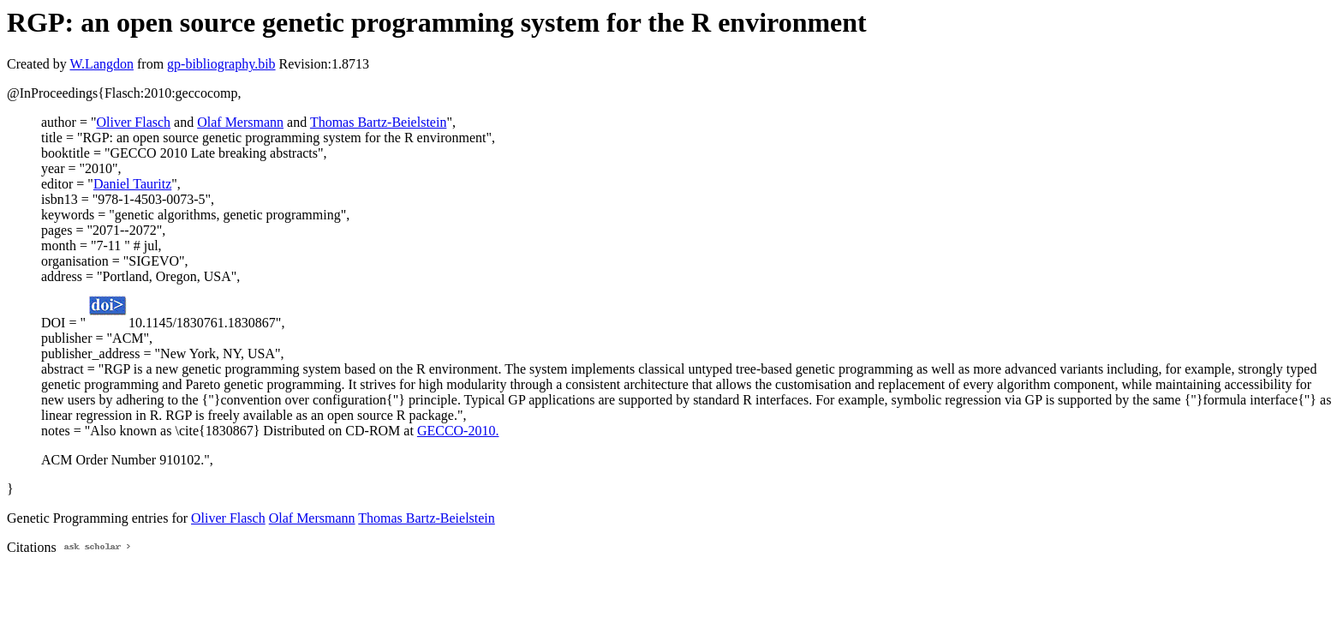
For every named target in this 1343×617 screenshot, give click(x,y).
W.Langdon (101, 64)
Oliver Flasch (133, 122)
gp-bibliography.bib (221, 64)
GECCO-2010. (458, 430)
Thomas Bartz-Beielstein (378, 122)
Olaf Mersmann (240, 122)
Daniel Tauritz (132, 184)
